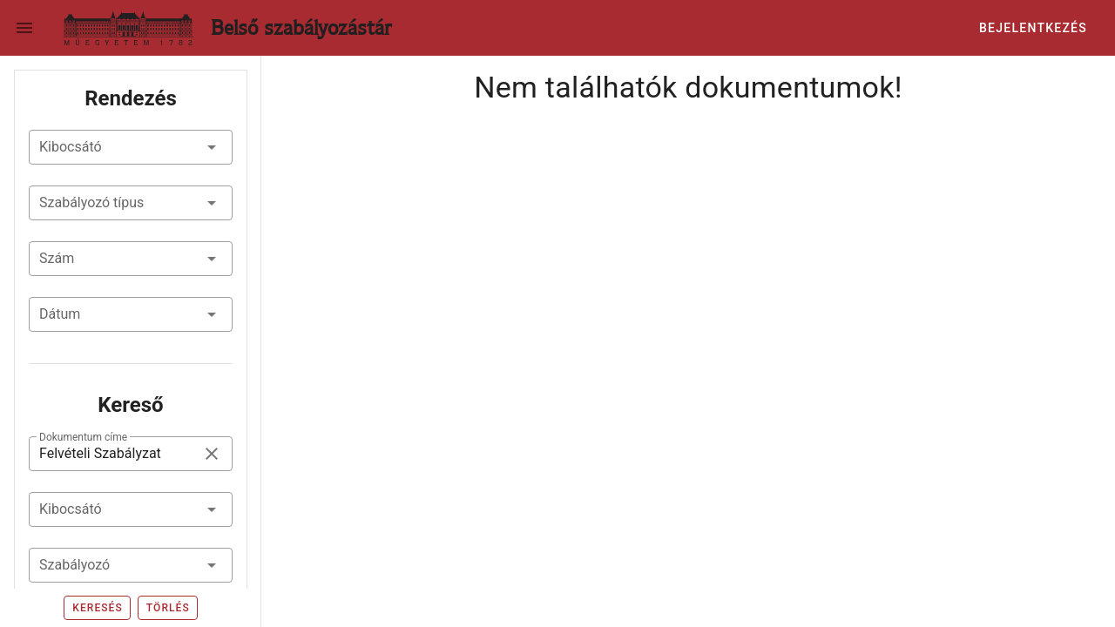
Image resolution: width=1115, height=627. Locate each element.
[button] (131, 147)
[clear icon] (211, 453)
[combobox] (131, 509)
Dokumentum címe (83, 437)
